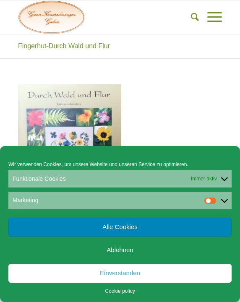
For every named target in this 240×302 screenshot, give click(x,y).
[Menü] (210, 17)
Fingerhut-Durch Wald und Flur (64, 45)
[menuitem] (191, 17)
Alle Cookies (119, 226)
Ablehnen (120, 249)
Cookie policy (120, 291)
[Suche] (191, 17)
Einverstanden (120, 272)
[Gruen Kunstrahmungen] (99, 17)
